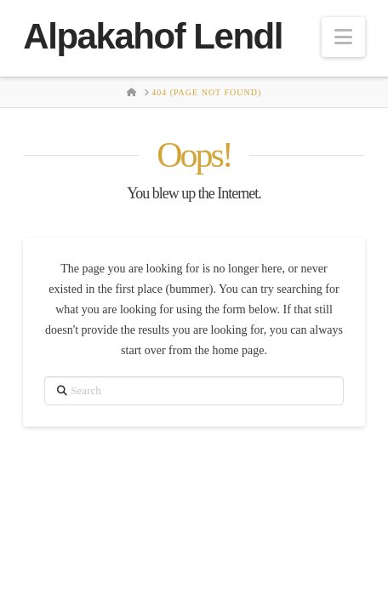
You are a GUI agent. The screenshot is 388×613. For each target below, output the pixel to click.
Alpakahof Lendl (152, 36)
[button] (343, 37)
